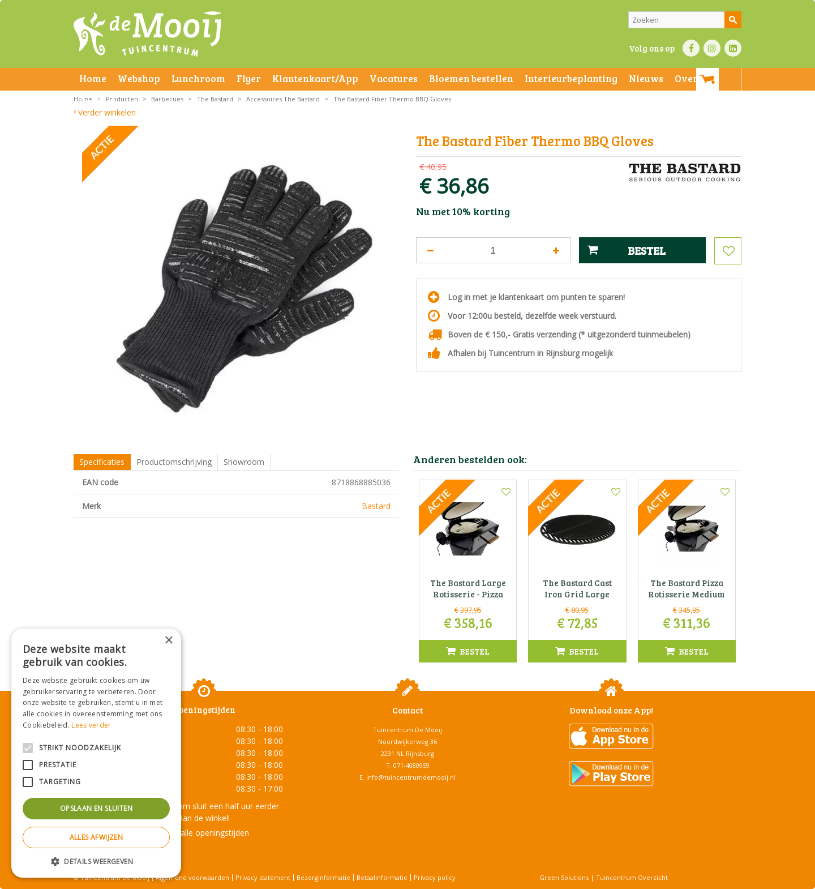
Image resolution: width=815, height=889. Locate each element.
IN (712, 48)
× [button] (168, 640)
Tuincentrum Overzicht (632, 877)
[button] (96, 861)
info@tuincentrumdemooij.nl (411, 777)
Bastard (376, 506)
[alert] (96, 753)
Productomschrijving (174, 461)
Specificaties (102, 461)
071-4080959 (411, 765)
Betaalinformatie (382, 877)
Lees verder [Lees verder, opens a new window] (91, 725)
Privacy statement (262, 877)
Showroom (244, 461)
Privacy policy (435, 877)
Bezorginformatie (323, 877)
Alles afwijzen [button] (96, 837)
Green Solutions (564, 877)
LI (732, 48)
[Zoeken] (684, 19)
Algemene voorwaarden (192, 877)
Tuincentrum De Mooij (407, 729)
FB (691, 48)
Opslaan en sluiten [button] (96, 808)
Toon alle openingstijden (203, 832)
